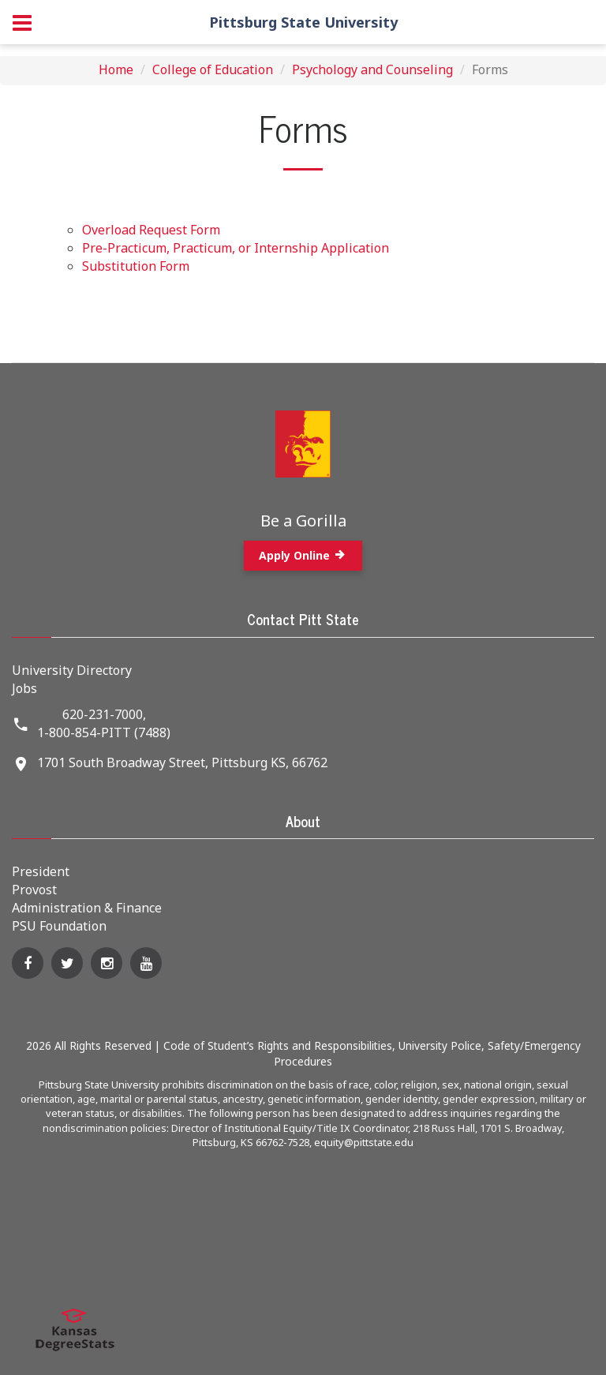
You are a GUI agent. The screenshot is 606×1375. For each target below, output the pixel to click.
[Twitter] (67, 963)
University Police (439, 1045)
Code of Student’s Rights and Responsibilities (277, 1045)
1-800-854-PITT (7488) (103, 732)
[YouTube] (146, 963)
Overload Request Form (151, 229)
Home (116, 69)
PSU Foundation (59, 926)
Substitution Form (135, 266)
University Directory (72, 670)
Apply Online (303, 555)
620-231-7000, (104, 714)
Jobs (24, 688)
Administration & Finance (87, 907)
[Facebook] (27, 963)
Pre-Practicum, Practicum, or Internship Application (235, 248)
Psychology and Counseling (372, 69)
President (40, 871)
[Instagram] (106, 963)
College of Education (212, 69)
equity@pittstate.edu (363, 1142)
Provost (34, 889)
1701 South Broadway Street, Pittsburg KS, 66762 (182, 762)
